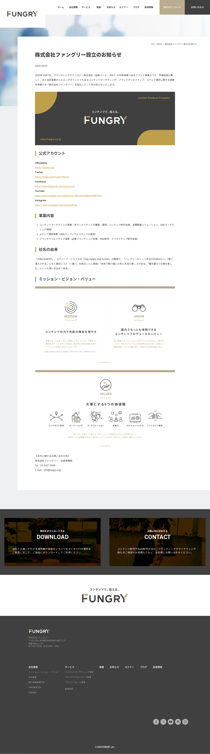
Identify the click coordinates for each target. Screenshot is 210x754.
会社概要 (32, 677)
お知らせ (111, 7)
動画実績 (69, 689)
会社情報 (73, 7)
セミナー (123, 7)
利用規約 (32, 693)
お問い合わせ (197, 7)
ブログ (136, 7)
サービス (86, 7)
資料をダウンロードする (52, 542)
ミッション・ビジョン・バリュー (43, 672)
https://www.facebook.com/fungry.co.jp (55, 186)
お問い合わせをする (157, 542)
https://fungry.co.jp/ (45, 167)
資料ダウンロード (172, 7)
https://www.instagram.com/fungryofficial (56, 205)
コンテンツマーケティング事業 (79, 672)
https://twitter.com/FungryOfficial (52, 177)
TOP (152, 44)
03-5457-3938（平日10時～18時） (44, 646)
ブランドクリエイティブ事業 (78, 677)
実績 (98, 7)
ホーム (60, 7)
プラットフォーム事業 (75, 682)
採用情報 (149, 7)
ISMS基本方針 (34, 687)
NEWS (159, 44)
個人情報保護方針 (36, 682)
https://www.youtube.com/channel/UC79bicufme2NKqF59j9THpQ (68, 195)
